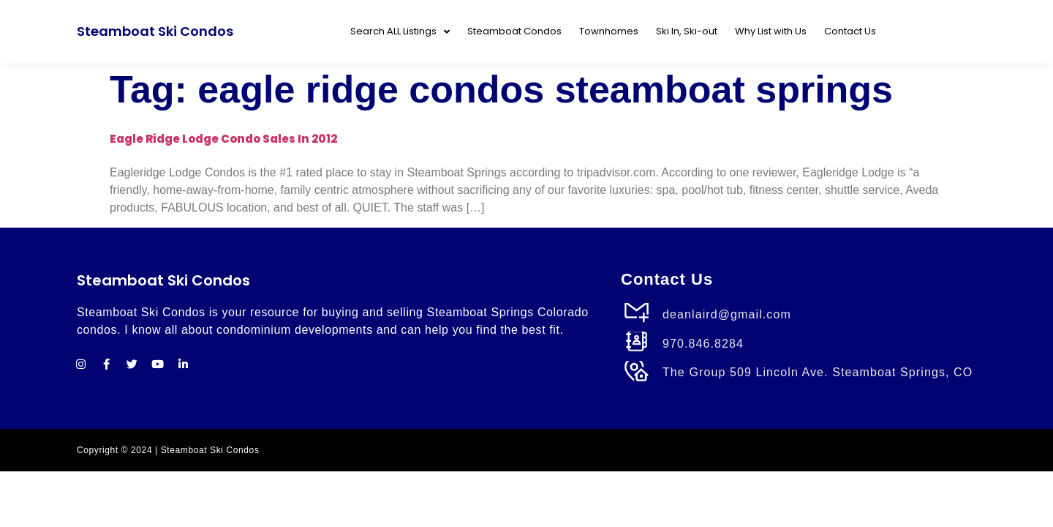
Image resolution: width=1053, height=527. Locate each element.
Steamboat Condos (514, 31)
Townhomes (608, 31)
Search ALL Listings (400, 32)
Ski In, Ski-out (686, 31)
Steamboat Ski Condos (155, 31)
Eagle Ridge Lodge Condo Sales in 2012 (223, 138)
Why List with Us (771, 31)
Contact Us (850, 31)
